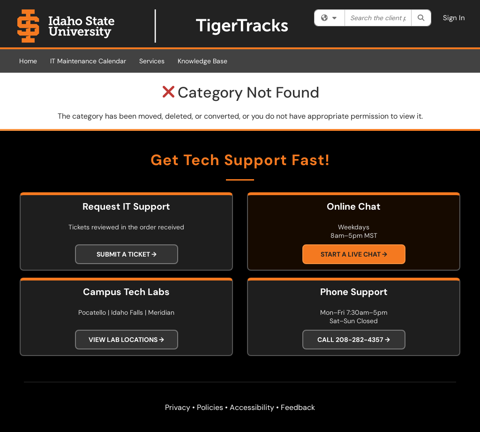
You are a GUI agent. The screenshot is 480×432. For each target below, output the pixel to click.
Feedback (298, 407)
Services (152, 61)
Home (28, 61)
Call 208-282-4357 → (353, 339)
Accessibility (252, 407)
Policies (210, 407)
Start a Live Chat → (354, 254)
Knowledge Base (202, 61)
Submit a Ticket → (127, 254)
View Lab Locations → (126, 339)
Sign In (454, 18)
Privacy (177, 407)
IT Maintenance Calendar (88, 61)
